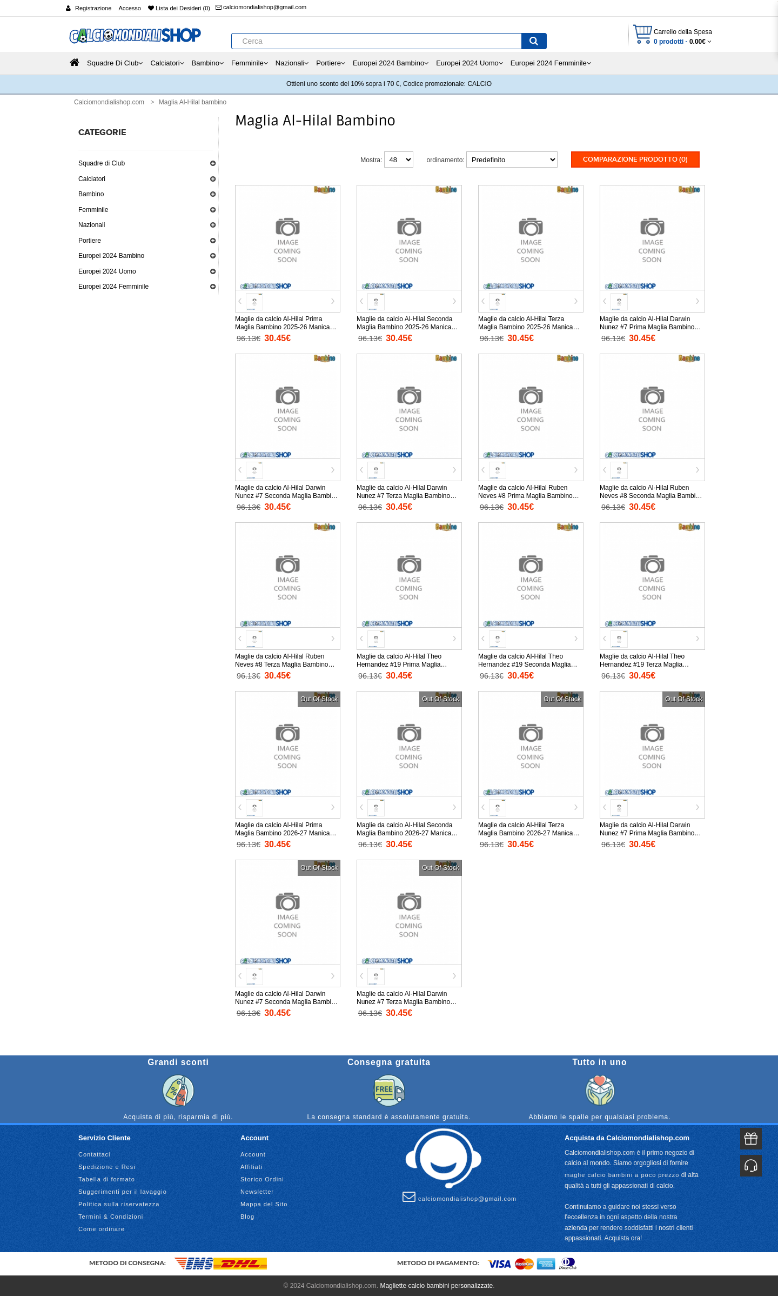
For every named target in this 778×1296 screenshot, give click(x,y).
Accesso (129, 8)
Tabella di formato (106, 1178)
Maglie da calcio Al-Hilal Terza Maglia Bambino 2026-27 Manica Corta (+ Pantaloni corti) (525, 832)
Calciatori (91, 179)
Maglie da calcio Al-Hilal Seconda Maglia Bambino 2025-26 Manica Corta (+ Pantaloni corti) (404, 326)
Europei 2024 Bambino (111, 256)
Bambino (91, 194)
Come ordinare (101, 1228)
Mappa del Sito (263, 1203)
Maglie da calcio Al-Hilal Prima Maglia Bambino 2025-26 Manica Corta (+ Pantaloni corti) (282, 326)
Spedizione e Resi (107, 1165)
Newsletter (257, 1190)
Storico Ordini (262, 1178)
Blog (247, 1215)
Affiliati (251, 1165)
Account (253, 1153)
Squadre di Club (101, 163)
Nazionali (91, 225)
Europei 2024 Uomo (107, 271)
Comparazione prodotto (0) (635, 159)
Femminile (93, 210)
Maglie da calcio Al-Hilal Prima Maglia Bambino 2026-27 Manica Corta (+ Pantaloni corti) (282, 832)
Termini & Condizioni (110, 1215)
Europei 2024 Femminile (113, 286)
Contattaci (94, 1153)
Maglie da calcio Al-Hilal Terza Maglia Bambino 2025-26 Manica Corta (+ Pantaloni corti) (525, 326)
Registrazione (93, 8)
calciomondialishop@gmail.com (261, 7)
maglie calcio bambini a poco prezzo (622, 1174)
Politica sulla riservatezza (119, 1203)
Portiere (89, 240)
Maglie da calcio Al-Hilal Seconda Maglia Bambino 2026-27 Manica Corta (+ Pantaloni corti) (404, 832)
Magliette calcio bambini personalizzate (436, 1284)
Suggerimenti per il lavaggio (122, 1190)
